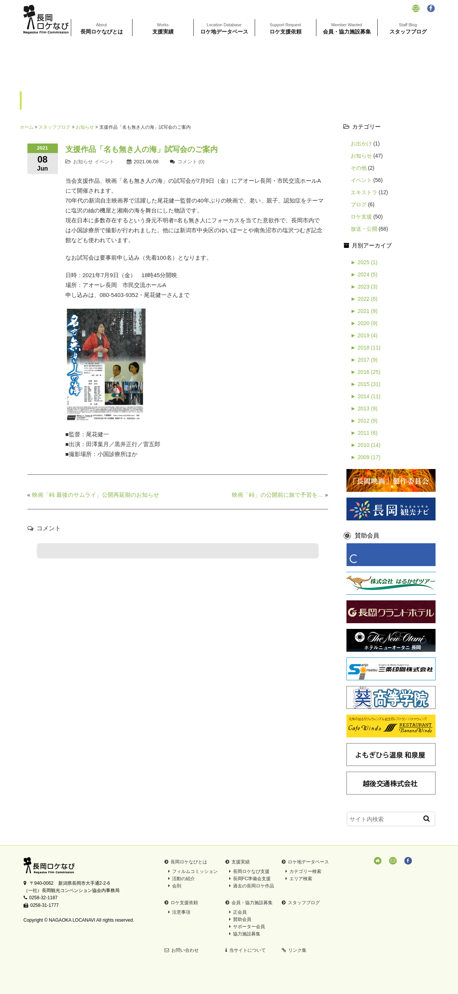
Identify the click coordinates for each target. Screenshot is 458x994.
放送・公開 (364, 229)
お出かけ (361, 143)
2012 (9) (364, 421)
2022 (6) (364, 299)
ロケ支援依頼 (285, 28)
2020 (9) (364, 323)
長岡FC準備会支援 (250, 878)
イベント (104, 161)
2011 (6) (364, 433)
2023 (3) (364, 287)
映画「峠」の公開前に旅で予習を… (277, 494)
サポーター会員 (247, 926)
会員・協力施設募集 (346, 28)
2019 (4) (364, 335)
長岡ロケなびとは (101, 28)
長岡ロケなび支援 (249, 871)
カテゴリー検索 (303, 871)
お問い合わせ (181, 950)
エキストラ (364, 192)
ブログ (359, 204)
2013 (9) (364, 408)
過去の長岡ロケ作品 (251, 886)
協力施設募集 (244, 934)
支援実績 (162, 28)
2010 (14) (366, 445)
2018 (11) (366, 348)
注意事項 (179, 912)
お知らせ (85, 127)
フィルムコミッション (193, 871)
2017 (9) (364, 360)
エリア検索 (299, 878)
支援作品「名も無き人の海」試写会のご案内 (141, 149)
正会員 (238, 912)
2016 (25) (366, 372)
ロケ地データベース (224, 28)
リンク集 (294, 950)
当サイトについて (245, 950)
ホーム (27, 127)
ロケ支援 (361, 217)
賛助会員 (240, 919)
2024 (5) (364, 274)
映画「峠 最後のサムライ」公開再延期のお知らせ (95, 494)
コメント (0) (191, 161)
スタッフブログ (408, 28)
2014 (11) (366, 396)
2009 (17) (366, 457)
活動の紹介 (181, 878)
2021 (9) (364, 311)
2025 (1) (364, 262)
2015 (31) (366, 384)
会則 (174, 886)
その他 (359, 168)
